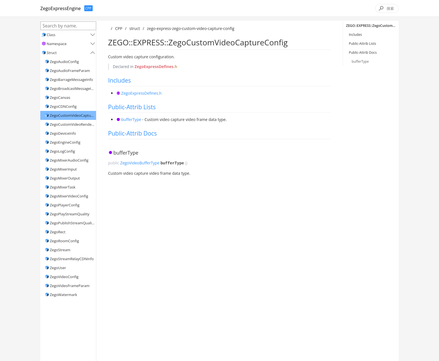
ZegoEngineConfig (65, 142)
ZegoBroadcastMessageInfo (72, 88)
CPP (118, 28)
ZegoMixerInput (63, 169)
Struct (52, 52)
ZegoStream (60, 249)
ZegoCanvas (60, 97)
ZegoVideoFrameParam (70, 285)
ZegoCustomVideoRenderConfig (72, 124)
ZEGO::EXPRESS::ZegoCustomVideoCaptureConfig (372, 25)
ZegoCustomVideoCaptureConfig (72, 115)
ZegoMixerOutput (65, 178)
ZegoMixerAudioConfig (69, 160)
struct (134, 28)
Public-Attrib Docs (132, 133)
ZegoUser (58, 267)
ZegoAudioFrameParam (70, 70)
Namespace (57, 43)
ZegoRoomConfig (64, 240)
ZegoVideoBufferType (139, 163)
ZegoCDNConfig (63, 106)
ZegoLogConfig (62, 151)
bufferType (131, 119)
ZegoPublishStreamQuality (72, 222)
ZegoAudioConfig (64, 61)
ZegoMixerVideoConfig (69, 196)
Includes (119, 80)
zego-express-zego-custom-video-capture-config (190, 28)
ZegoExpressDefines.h (141, 93)
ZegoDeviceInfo (63, 133)
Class (51, 34)
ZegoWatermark (63, 294)
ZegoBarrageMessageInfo (71, 79)
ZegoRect (58, 231)
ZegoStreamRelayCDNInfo (72, 258)
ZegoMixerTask (62, 187)
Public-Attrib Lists (132, 107)
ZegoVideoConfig (64, 276)
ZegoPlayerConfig (65, 205)
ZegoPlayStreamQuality (69, 213)
